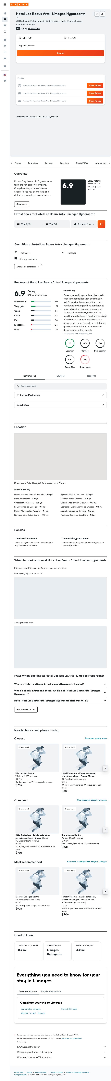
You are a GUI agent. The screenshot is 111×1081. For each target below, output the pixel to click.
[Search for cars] (5, 25)
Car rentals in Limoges (30, 1009)
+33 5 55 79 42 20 (25, 24)
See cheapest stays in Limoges (92, 800)
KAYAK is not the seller (62, 1047)
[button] (5, 4)
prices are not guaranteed (72, 1038)
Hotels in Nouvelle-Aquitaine (77, 1072)
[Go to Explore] (5, 46)
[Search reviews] (63, 386)
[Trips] (5, 66)
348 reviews (34, 28)
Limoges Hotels (20, 1075)
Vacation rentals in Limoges (33, 1013)
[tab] (29, 376)
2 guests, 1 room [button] (26, 45)
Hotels (29, 1072)
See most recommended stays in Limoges (87, 861)
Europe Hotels (41, 1072)
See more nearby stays (96, 738)
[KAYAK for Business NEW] (5, 58)
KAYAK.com (18, 1072)
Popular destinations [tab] (51, 991)
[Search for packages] (5, 32)
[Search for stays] (5, 19)
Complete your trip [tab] (28, 991)
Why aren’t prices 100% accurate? (62, 1057)
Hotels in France (56, 1072)
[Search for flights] (5, 13)
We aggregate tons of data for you (62, 1052)
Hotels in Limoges (69, 1009)
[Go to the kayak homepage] (19, 4)
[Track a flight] (5, 52)
